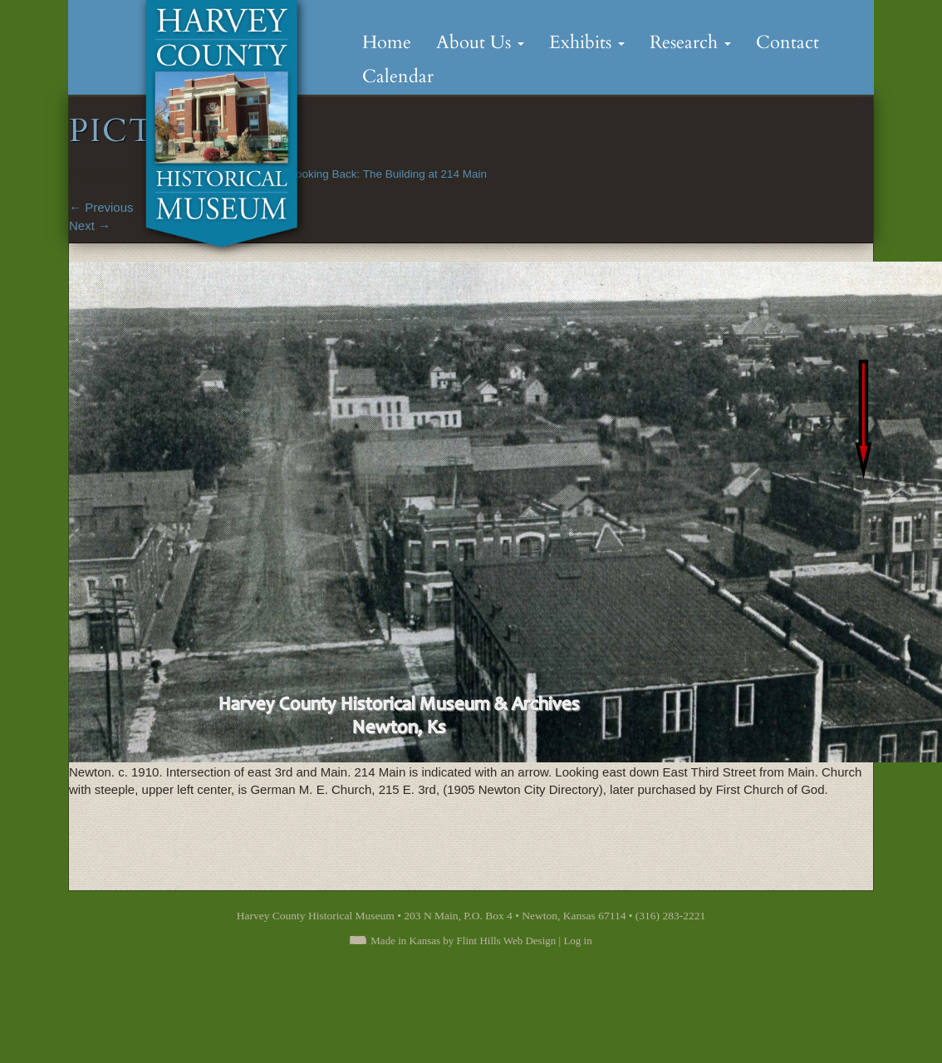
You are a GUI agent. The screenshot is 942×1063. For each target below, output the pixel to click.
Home (386, 42)
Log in (577, 940)
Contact (787, 42)
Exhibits (587, 42)
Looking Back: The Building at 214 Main (388, 174)
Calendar (398, 76)
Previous (101, 207)
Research (690, 42)
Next (89, 225)
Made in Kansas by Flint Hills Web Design (463, 940)
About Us (480, 42)
